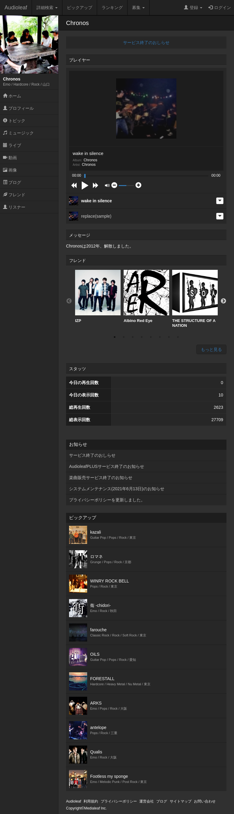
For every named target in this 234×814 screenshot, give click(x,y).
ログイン (219, 7)
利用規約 (91, 801)
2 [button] (124, 337)
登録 (193, 7)
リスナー (14, 207)
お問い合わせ (205, 801)
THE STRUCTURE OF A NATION (195, 299)
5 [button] (151, 337)
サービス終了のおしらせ (146, 42)
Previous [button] (69, 301)
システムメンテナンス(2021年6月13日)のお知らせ (116, 488)
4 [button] (142, 337)
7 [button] (169, 337)
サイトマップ (180, 801)
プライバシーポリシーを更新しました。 (107, 499)
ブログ (12, 182)
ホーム (12, 95)
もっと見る (211, 349)
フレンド (14, 194)
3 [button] (133, 337)
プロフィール (18, 108)
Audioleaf (16, 8)
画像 (10, 170)
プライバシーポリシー (119, 801)
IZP (98, 296)
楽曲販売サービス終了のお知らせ (100, 477)
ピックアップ (79, 7)
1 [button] (115, 337)
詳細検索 (47, 7)
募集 (138, 7)
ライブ (12, 145)
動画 (10, 157)
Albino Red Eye (146, 296)
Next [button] (223, 301)
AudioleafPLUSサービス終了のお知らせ (106, 466)
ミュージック (18, 133)
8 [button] (178, 337)
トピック (14, 120)
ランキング (112, 7)
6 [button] (160, 337)
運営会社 (146, 801)
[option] (98, 296)
